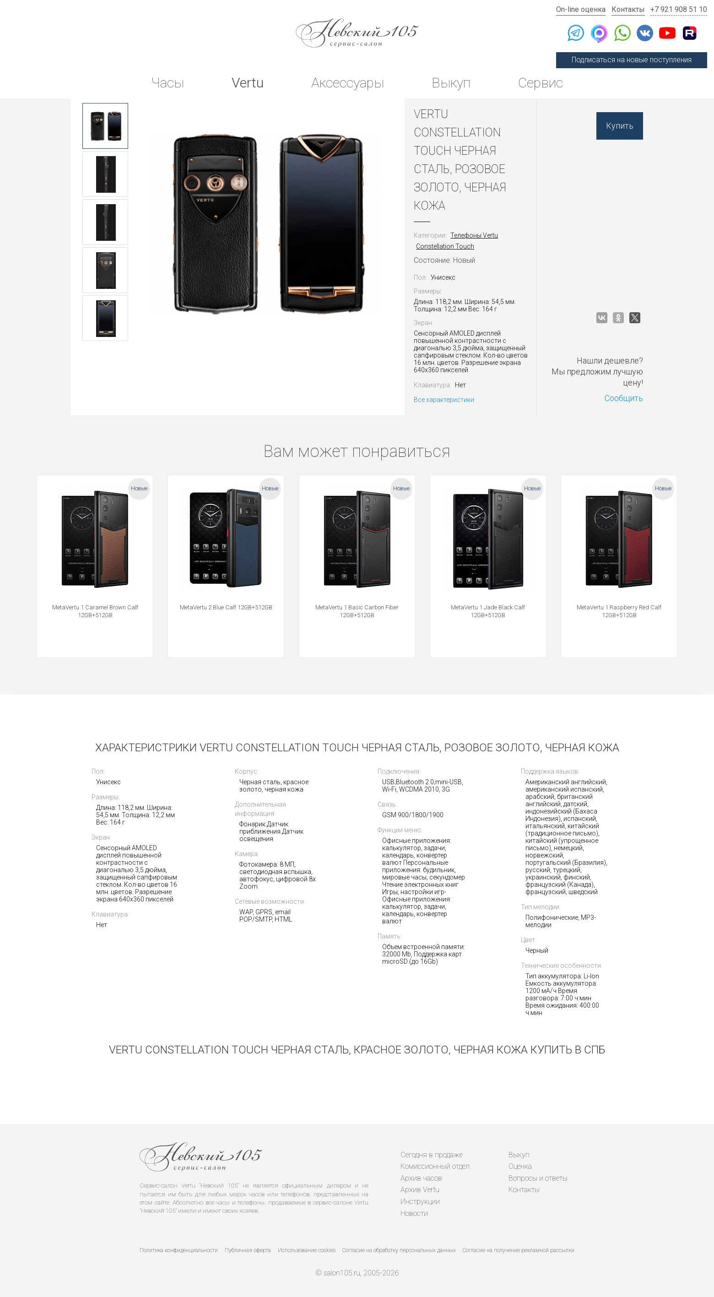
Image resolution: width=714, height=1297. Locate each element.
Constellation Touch (445, 246)
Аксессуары (347, 83)
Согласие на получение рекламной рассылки (518, 1250)
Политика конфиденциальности (179, 1250)
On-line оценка (581, 9)
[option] (105, 126)
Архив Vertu (419, 1189)
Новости (414, 1213)
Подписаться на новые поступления (632, 59)
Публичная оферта (248, 1250)
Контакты (628, 9)
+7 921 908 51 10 (678, 9)
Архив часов (421, 1178)
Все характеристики (444, 399)
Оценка (520, 1166)
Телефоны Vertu (474, 235)
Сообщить (624, 398)
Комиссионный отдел (435, 1166)
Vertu (248, 83)
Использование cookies (306, 1250)
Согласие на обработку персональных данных (399, 1250)
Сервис (540, 83)
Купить (619, 125)
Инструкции (420, 1201)
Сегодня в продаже (431, 1154)
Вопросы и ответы (538, 1178)
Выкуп (451, 83)
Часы (167, 83)
